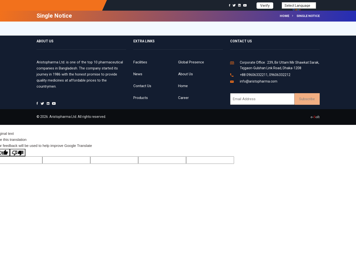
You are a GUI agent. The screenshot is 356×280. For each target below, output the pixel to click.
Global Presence (191, 62)
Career (183, 98)
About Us (185, 74)
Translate (304, 10)
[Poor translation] (17, 152)
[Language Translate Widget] (299, 5)
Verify (265, 6)
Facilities (140, 62)
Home (284, 16)
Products (140, 98)
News (137, 74)
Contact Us (142, 86)
